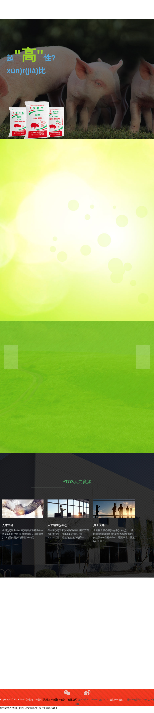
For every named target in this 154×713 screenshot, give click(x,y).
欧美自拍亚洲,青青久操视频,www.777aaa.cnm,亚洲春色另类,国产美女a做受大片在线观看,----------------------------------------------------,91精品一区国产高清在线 (76, 10)
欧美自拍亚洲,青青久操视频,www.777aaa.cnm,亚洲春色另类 (31, 711)
